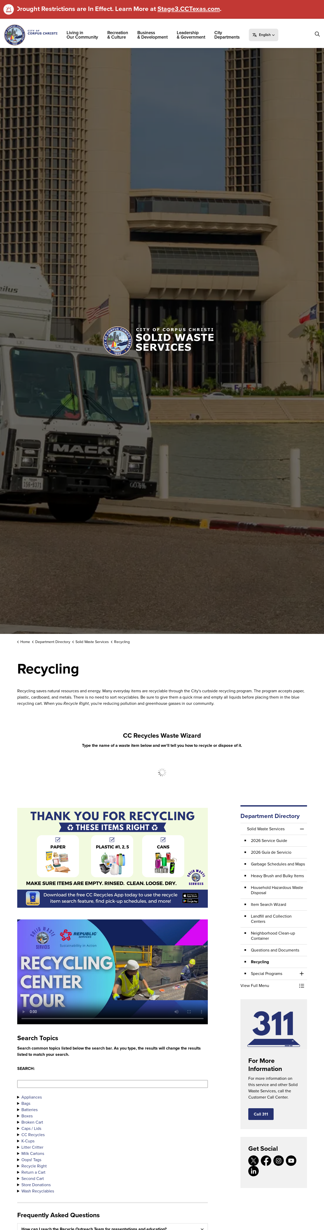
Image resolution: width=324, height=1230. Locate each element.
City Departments (227, 34)
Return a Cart (33, 1172)
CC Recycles (33, 1135)
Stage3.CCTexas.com (188, 9)
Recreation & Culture (117, 34)
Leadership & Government (191, 34)
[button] (263, 35)
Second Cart (32, 1178)
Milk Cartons (32, 1153)
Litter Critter (32, 1147)
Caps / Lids (31, 1128)
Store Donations (36, 1185)
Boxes (27, 1116)
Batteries (29, 1110)
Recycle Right (34, 1166)
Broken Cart (32, 1122)
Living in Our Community (82, 34)
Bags (25, 1103)
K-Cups (27, 1141)
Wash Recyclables (37, 1191)
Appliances (31, 1097)
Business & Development (152, 34)
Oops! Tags (31, 1160)
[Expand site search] (317, 34)
